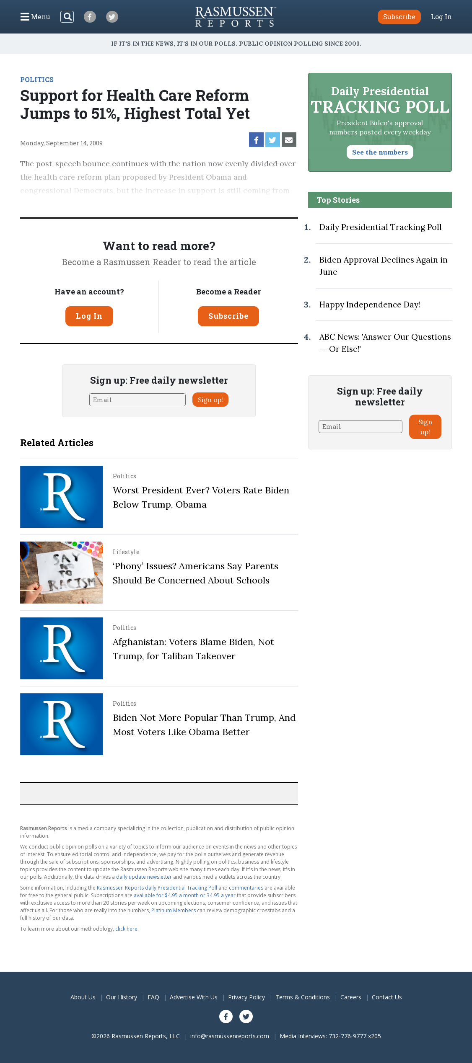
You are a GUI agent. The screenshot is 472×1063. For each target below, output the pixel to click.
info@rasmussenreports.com (229, 1036)
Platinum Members (173, 910)
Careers (350, 997)
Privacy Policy (246, 997)
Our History (121, 997)
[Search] (67, 17)
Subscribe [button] (399, 16)
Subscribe (228, 316)
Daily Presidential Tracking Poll (380, 227)
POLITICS (37, 79)
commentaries (246, 887)
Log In (441, 16)
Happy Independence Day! (369, 304)
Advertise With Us (194, 997)
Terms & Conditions (302, 997)
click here (126, 928)
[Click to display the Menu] (35, 17)
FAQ (153, 997)
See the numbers (380, 152)
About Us (83, 997)
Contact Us (387, 997)
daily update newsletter (144, 876)
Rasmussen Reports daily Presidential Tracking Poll (157, 887)
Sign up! (210, 399)
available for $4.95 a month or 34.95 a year (185, 895)
